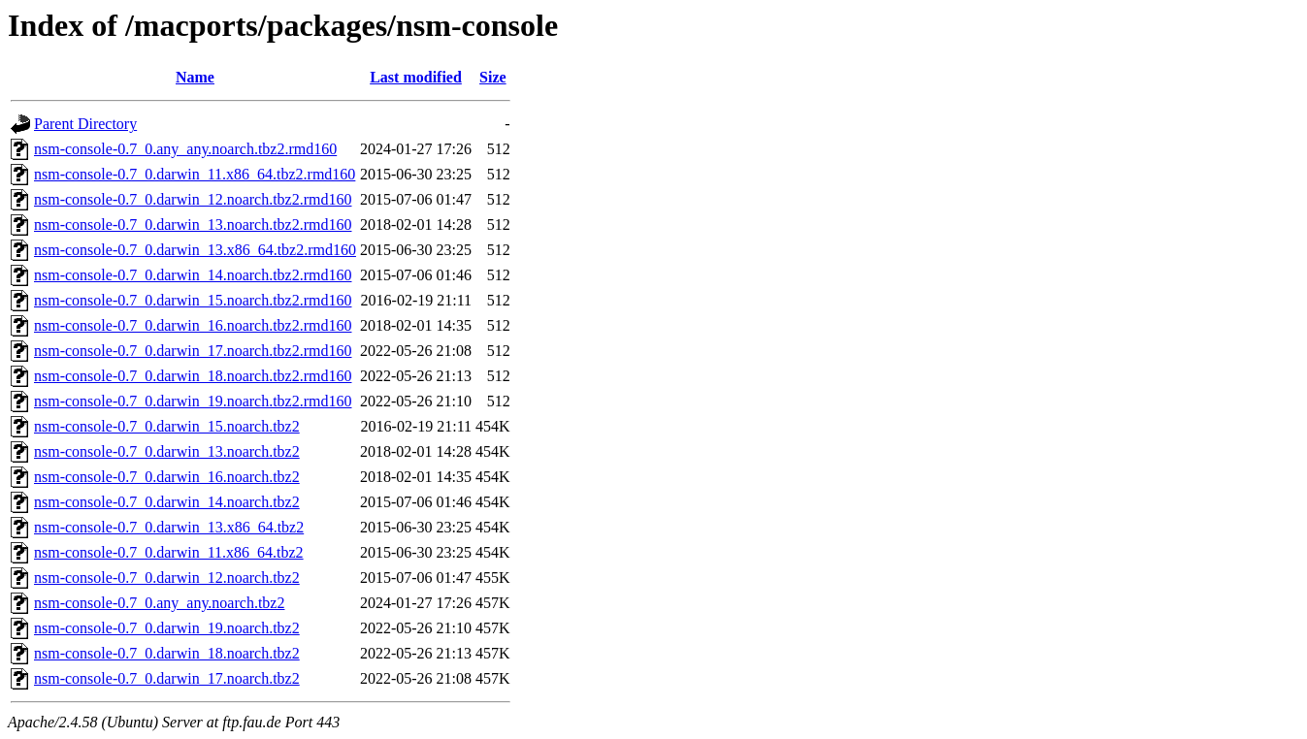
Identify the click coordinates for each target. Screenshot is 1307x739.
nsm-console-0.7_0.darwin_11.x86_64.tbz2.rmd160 (194, 174)
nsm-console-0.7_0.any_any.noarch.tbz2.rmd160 (185, 149)
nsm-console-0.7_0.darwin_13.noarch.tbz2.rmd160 (192, 224)
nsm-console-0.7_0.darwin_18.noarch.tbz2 (167, 653)
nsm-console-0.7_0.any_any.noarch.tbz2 (159, 602)
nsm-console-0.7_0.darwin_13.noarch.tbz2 (167, 451)
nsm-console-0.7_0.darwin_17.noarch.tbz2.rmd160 (192, 350)
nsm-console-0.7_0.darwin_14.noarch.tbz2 (167, 502)
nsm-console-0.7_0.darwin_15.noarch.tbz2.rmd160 (192, 300)
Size (492, 77)
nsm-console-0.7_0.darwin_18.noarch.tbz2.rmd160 (192, 376)
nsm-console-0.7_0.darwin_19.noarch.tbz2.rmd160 (192, 401)
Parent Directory (85, 123)
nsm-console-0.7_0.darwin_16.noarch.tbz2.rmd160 (192, 325)
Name (195, 77)
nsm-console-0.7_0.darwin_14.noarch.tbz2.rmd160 (192, 275)
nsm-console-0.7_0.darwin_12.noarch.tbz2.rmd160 (192, 199)
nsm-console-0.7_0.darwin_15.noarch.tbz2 (167, 426)
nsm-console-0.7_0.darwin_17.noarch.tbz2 (167, 678)
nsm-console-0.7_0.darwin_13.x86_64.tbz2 (169, 527)
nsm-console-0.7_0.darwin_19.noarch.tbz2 (167, 628)
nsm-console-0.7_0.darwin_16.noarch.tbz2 (167, 476)
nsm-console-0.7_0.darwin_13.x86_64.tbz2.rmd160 (195, 249)
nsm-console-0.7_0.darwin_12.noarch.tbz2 (167, 577)
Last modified (416, 77)
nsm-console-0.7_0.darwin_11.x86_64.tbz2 (169, 552)
